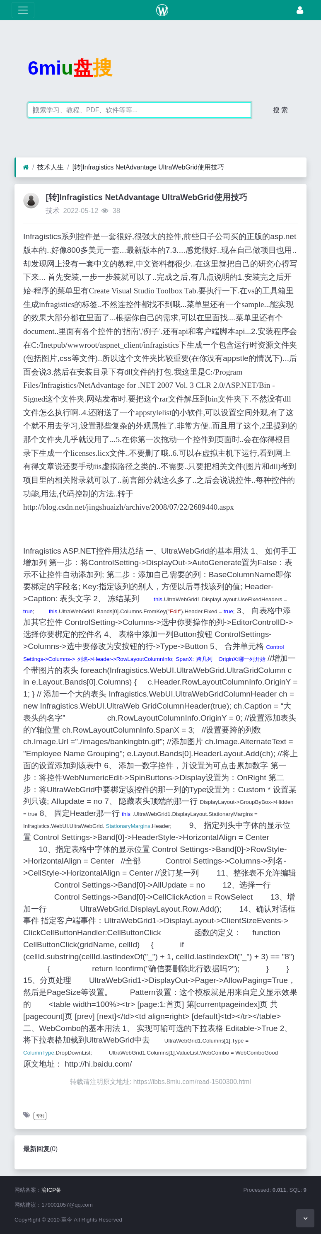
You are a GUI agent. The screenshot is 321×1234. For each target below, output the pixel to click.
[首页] (26, 167)
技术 (53, 211)
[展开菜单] (23, 10)
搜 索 (280, 110)
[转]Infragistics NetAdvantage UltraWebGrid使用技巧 (148, 167)
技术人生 (50, 167)
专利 (40, 1115)
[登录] (300, 10)
